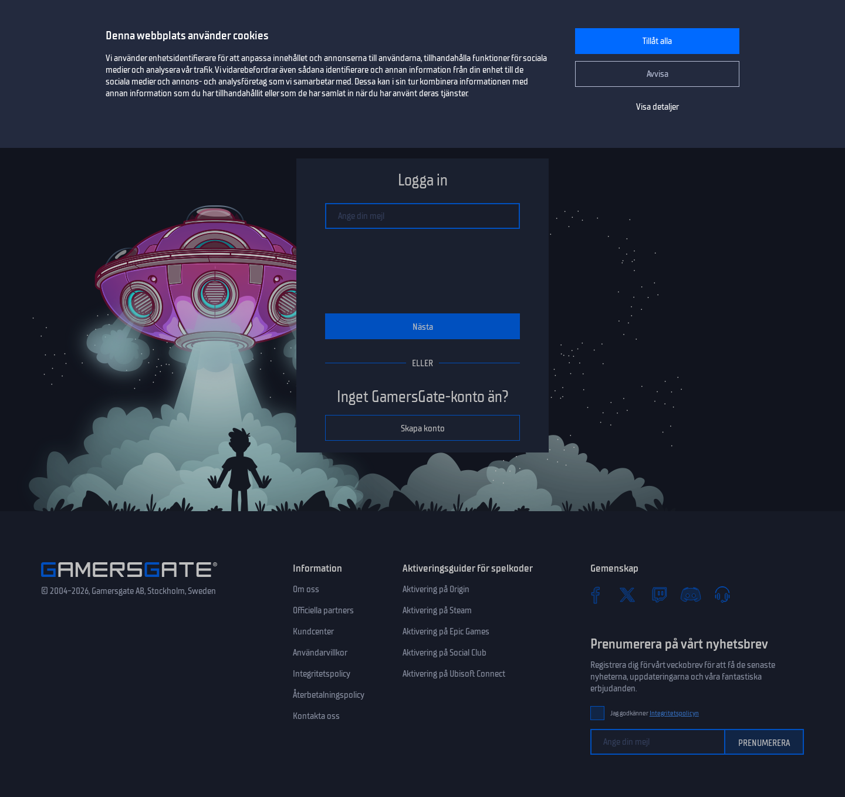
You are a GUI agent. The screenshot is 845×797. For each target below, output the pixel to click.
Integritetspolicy (321, 674)
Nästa (423, 327)
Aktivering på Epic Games (446, 631)
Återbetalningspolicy (328, 695)
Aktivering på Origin (436, 589)
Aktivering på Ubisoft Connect (454, 674)
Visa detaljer (657, 107)
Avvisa (657, 74)
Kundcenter (313, 631)
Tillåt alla (657, 41)
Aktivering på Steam (437, 610)
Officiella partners (323, 610)
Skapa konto (423, 428)
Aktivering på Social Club (444, 652)
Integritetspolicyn (674, 713)
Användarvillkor (320, 652)
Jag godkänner (654, 713)
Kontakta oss (316, 716)
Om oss (306, 589)
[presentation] (422, 271)
